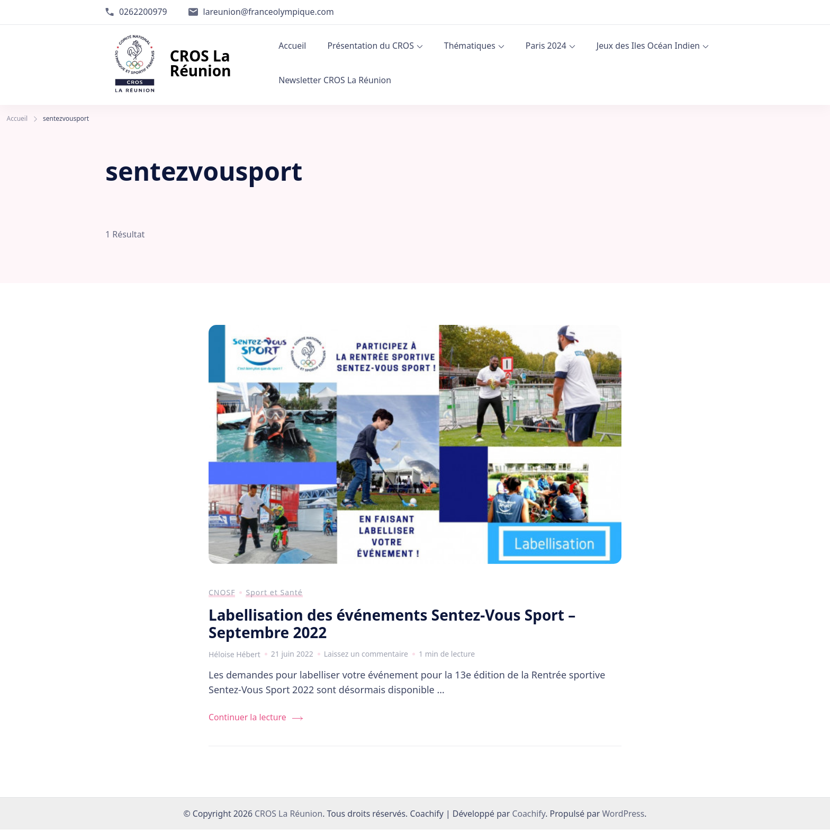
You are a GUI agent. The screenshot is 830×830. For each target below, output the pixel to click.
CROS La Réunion (200, 63)
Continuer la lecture (247, 717)
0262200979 (143, 11)
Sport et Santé (274, 592)
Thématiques (469, 45)
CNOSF (222, 592)
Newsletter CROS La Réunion (334, 80)
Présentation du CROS (370, 45)
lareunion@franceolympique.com (268, 11)
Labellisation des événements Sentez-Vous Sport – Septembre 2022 (392, 624)
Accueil (292, 45)
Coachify (528, 814)
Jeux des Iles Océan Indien (648, 45)
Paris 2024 (546, 45)
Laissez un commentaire (366, 654)
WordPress (623, 814)
